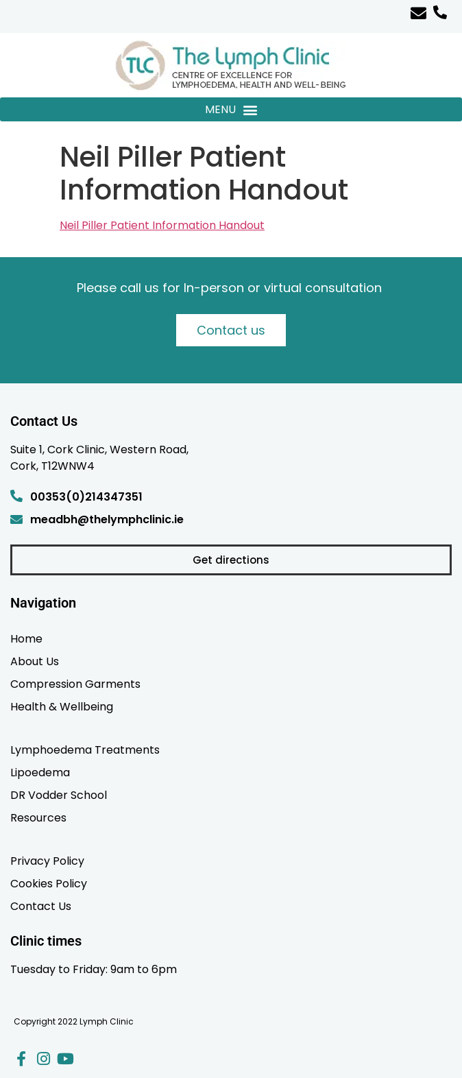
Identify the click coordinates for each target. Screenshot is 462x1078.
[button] (231, 109)
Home (26, 638)
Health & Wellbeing (61, 706)
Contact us (231, 330)
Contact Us (40, 905)
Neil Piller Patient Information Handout (162, 225)
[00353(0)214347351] (16, 496)
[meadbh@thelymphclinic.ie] (16, 519)
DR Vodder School (58, 794)
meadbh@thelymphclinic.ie (107, 519)
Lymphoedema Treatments (85, 749)
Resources (38, 817)
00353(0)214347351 (86, 497)
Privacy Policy (47, 860)
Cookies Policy (48, 883)
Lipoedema (40, 772)
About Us (34, 661)
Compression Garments (75, 683)
